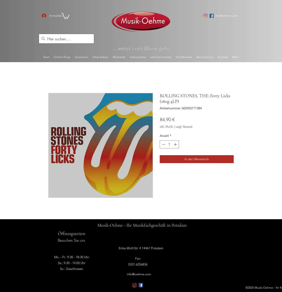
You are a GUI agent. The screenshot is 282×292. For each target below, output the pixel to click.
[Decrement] (163, 144)
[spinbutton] (169, 144)
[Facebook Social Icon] (212, 16)
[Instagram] (205, 16)
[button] (65, 16)
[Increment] (175, 144)
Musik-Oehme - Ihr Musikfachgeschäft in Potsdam (142, 225)
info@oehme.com (226, 16)
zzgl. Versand (184, 126)
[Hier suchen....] (66, 39)
